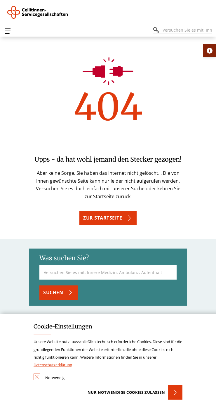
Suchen (53, 292)
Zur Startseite (102, 218)
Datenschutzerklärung (53, 364)
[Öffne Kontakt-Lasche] (209, 50)
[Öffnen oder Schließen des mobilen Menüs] (7, 31)
